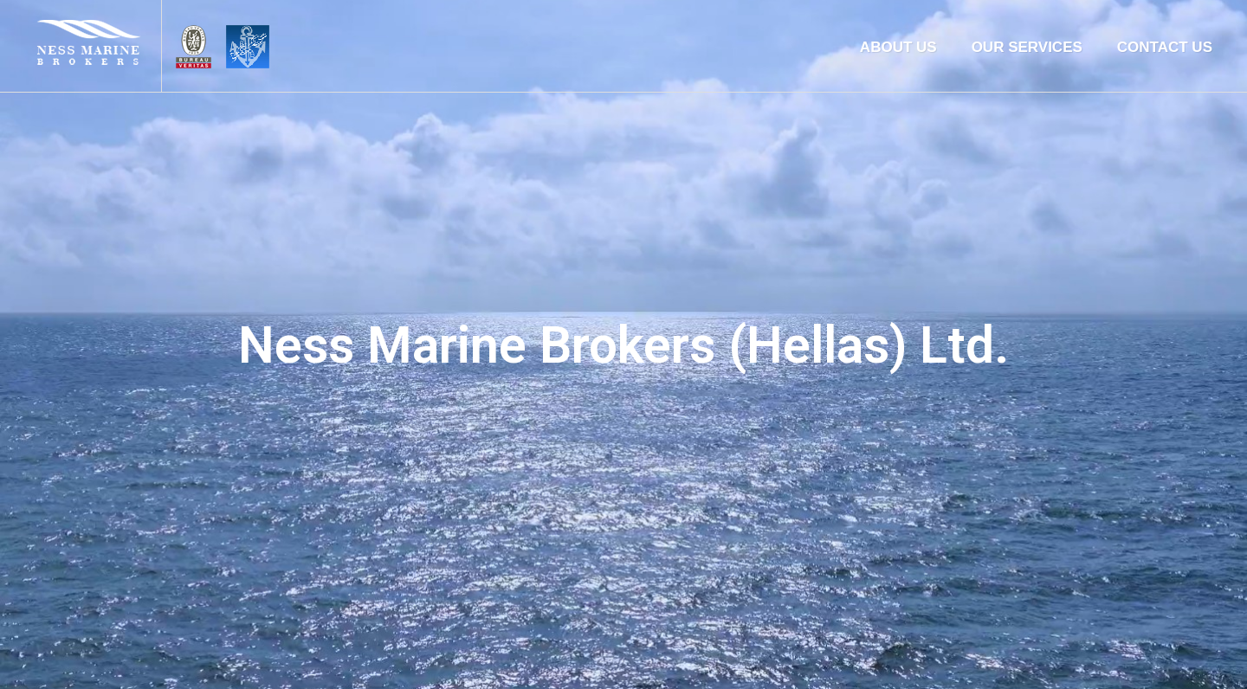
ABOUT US (898, 47)
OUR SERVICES (1027, 47)
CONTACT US (1164, 47)
